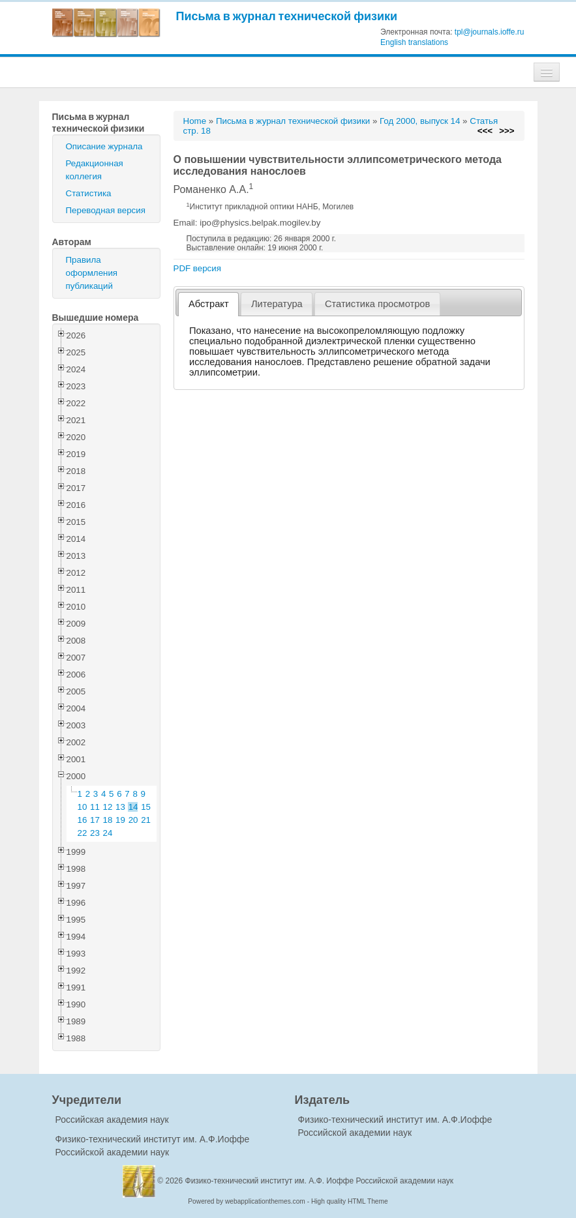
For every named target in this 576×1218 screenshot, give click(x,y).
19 (120, 820)
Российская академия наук (112, 1119)
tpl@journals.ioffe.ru (489, 32)
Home (195, 121)
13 (120, 807)
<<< (485, 131)
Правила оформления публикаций (92, 273)
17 (95, 820)
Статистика (89, 193)
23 (95, 833)
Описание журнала (104, 146)
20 (133, 820)
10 (82, 807)
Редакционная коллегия (94, 169)
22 (82, 833)
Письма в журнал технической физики (287, 15)
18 (108, 820)
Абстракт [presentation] (209, 304)
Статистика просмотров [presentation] (377, 304)
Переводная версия (105, 210)
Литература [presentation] (277, 304)
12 (108, 807)
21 (146, 820)
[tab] (208, 304)
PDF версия (197, 268)
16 (82, 820)
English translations (414, 42)
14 (133, 807)
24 (108, 833)
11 (95, 807)
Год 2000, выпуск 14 (420, 121)
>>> (506, 131)
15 (146, 807)
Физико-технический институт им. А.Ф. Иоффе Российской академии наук (319, 1180)
